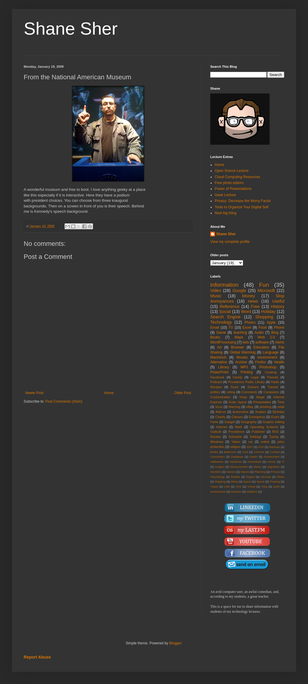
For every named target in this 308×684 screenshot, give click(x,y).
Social (225, 311)
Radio (275, 382)
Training (275, 481)
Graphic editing (273, 422)
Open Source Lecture (231, 171)
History (277, 306)
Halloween (217, 461)
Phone (279, 327)
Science (253, 387)
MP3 (244, 367)
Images (219, 466)
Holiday (268, 311)
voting (231, 392)
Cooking (271, 372)
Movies (242, 357)
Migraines (273, 466)
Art (219, 347)
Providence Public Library (246, 382)
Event (275, 417)
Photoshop (267, 367)
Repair (250, 476)
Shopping (264, 316)
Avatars (260, 412)
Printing (246, 372)
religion (235, 447)
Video (215, 290)
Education (261, 347)
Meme (258, 466)
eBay (250, 407)
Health (279, 362)
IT (283, 461)
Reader (235, 476)
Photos (250, 322)
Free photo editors (229, 183)
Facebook (217, 377)
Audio (259, 332)
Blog (274, 332)
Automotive (240, 412)
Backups (274, 447)
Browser (237, 347)
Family (237, 377)
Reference (229, 306)
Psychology (217, 476)
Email (214, 327)
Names (230, 471)
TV (231, 327)
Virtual (251, 486)
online (265, 441)
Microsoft (266, 290)
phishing (265, 407)
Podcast (216, 382)
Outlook (215, 431)
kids (246, 342)
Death (253, 456)
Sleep (234, 481)
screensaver (218, 491)
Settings (255, 436)
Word (246, 311)
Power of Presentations (233, 189)
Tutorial (272, 387)
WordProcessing (223, 342)
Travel (214, 486)
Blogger (175, 643)
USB (227, 486)
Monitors (215, 471)
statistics (252, 491)
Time (280, 402)
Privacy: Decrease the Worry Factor (243, 201)
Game (221, 332)
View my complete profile (230, 242)
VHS (238, 486)
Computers (271, 392)
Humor (271, 461)
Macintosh (218, 357)
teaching (240, 332)
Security (266, 476)
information (224, 285)
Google (239, 290)
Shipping (220, 481)
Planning (259, 471)
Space (247, 481)
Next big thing (225, 213)
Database (237, 456)
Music (216, 295)
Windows (216, 441)
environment (267, 357)
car (250, 441)
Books (215, 337)
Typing (273, 436)
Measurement (239, 466)
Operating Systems (264, 427)
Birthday (278, 412)
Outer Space (238, 402)
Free (255, 306)
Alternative (218, 362)
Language (270, 352)
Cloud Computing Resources (237, 177)
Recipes (216, 387)
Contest (275, 452)
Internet (221, 427)
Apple (271, 322)
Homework (254, 461)
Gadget (229, 422)
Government (271, 456)
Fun (264, 285)
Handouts (236, 461)
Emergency (257, 417)
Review (215, 436)
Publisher (258, 431)
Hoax (243, 397)
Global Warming (243, 352)
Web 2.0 (266, 337)
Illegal (260, 397)
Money (248, 295)
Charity (220, 417)
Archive (241, 362)
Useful (278, 301)
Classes (237, 417)
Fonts (214, 422)
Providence (236, 431)
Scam (234, 387)
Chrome (259, 452)
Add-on (221, 412)
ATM (261, 447)
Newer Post (34, 393)
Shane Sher (71, 28)
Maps (239, 337)
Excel (247, 327)
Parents (272, 377)
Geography (248, 422)
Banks (214, 452)
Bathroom (230, 452)
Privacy (275, 471)
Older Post (182, 393)
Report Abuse (37, 657)
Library (223, 367)
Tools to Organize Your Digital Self (241, 207)
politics (215, 392)
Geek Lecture (225, 195)
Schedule (235, 436)
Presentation (262, 402)
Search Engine (225, 316)
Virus (218, 407)
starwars (236, 491)
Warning (234, 407)
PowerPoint (219, 372)
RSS (275, 431)
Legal (255, 377)
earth (276, 486)
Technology (221, 322)
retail (280, 407)
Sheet (280, 476)
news (253, 301)
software (262, 342)
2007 (249, 447)
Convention (217, 456)
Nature (244, 471)
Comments (249, 392)
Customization (220, 397)
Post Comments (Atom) (63, 401)
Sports (260, 481)
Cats (245, 452)
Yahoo (235, 441)
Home (109, 393)
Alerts (279, 342)
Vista (264, 486)
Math (238, 427)
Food (263, 327)
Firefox (260, 362)
